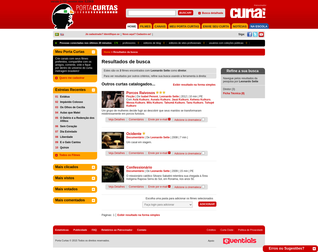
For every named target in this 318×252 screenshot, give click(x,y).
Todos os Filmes (69, 155)
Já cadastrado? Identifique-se (102, 34)
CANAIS (160, 26)
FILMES (145, 26)
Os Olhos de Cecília (72, 107)
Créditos (211, 230)
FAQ (94, 230)
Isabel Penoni (149, 96)
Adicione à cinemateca (187, 119)
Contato (141, 230)
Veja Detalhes (116, 119)
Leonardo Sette (169, 96)
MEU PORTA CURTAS (184, 26)
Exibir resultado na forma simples (194, 84)
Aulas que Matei (70, 112)
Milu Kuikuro (155, 102)
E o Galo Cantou (70, 142)
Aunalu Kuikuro (160, 99)
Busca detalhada (212, 13)
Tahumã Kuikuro (174, 102)
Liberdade (66, 137)
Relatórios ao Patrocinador (116, 230)
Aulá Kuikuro (141, 99)
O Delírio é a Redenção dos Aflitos (77, 119)
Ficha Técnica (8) (233, 93)
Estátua (65, 96)
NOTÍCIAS (240, 26)
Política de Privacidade (250, 230)
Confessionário (139, 167)
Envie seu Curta (216, 26)
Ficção (130, 96)
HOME (131, 26)
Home (107, 52)
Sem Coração (68, 126)
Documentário (135, 137)
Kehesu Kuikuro (200, 99)
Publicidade (80, 230)
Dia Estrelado (68, 131)
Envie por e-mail (157, 119)
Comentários (136, 119)
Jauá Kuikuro (180, 99)
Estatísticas (62, 230)
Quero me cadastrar (71, 77)
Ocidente (133, 134)
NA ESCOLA (259, 26)
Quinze (64, 147)
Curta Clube (226, 230)
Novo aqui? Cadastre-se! (137, 34)
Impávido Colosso (71, 102)
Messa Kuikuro (135, 102)
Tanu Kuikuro (194, 102)
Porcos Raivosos (140, 93)
